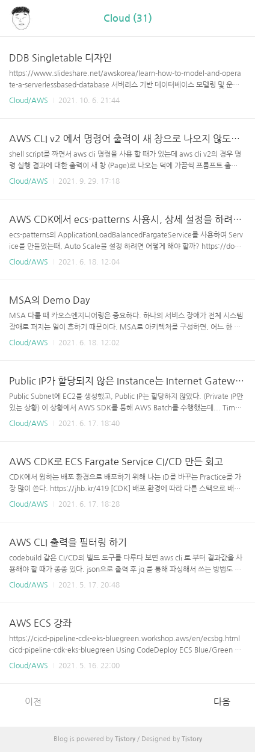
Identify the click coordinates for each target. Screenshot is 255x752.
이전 (26, 701)
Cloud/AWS (28, 100)
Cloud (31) (127, 18)
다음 (228, 701)
